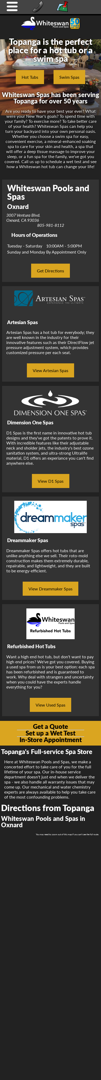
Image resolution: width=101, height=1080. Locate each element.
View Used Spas (50, 704)
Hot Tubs (30, 77)
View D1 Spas (51, 481)
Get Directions (50, 270)
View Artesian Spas (50, 370)
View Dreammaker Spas (50, 588)
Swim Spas (69, 77)
